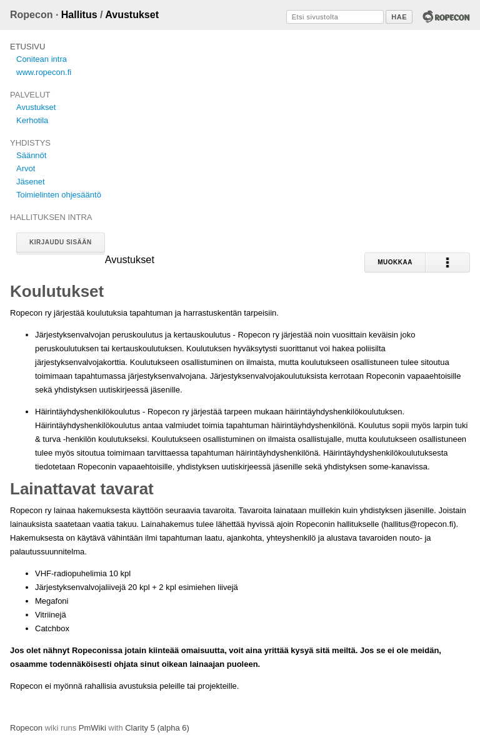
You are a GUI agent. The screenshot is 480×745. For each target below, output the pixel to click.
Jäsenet (30, 181)
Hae (399, 17)
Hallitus (79, 14)
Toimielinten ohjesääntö (58, 194)
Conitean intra (41, 59)
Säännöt (31, 155)
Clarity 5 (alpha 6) (157, 727)
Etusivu (27, 46)
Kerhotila (32, 120)
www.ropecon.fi (43, 72)
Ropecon (26, 727)
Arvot (25, 168)
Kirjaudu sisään (60, 242)
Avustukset (132, 14)
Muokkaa (395, 262)
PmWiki (92, 727)
